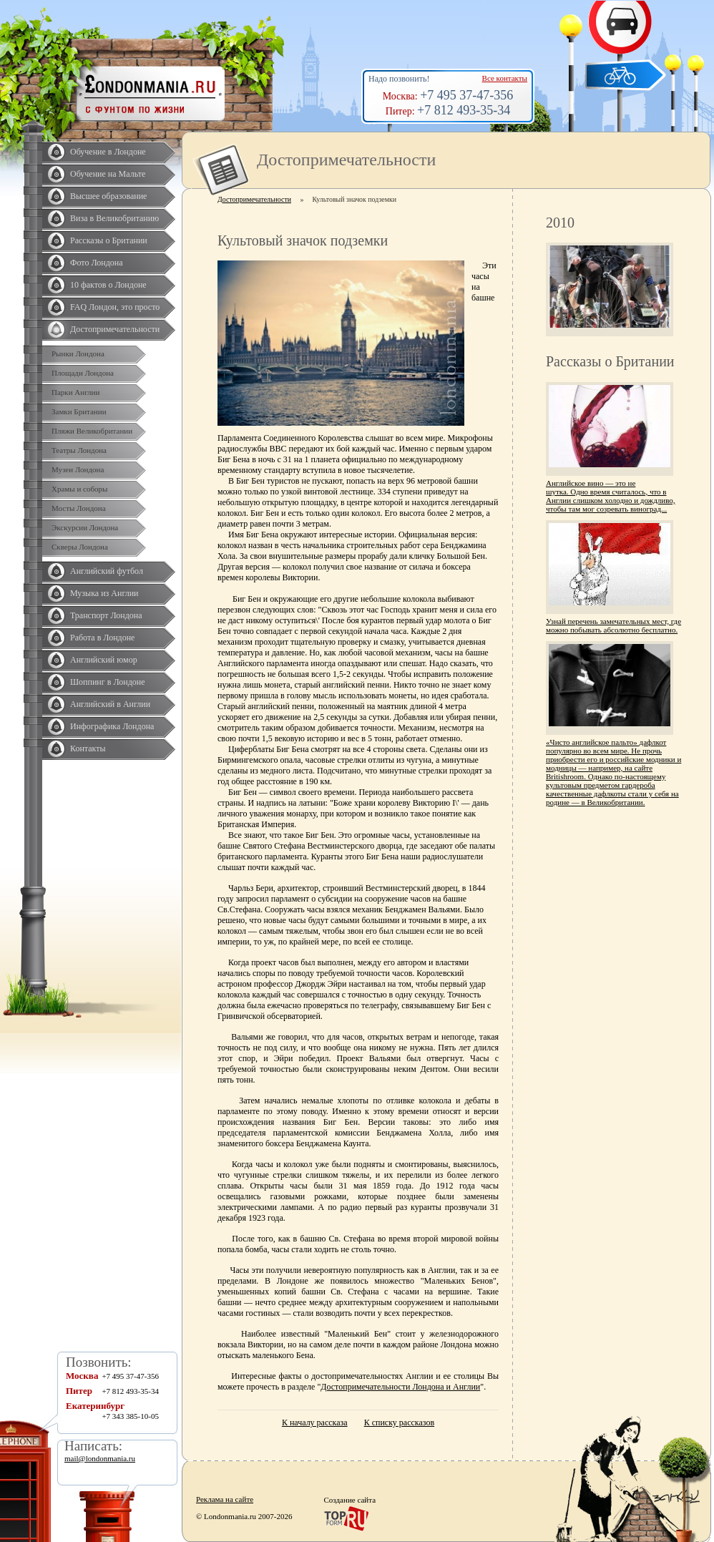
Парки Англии (75, 392)
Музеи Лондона (78, 469)
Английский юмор (103, 660)
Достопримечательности (115, 329)
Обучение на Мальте (107, 174)
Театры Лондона (79, 450)
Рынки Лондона (78, 353)
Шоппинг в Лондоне (107, 682)
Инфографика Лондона (112, 726)
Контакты (88, 748)
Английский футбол (106, 571)
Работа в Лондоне (102, 638)
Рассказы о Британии (108, 240)
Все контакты (504, 78)
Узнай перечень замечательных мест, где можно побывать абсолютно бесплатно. (613, 625)
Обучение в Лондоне (108, 152)
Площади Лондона (83, 373)
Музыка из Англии (104, 593)
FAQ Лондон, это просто (115, 307)
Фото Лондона (96, 263)
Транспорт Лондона (106, 615)
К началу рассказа (315, 1422)
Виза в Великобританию (114, 218)
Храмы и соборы (79, 488)
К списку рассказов (399, 1422)
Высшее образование (108, 196)
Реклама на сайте (224, 1499)
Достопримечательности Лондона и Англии (400, 1387)
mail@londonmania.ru (99, 1458)
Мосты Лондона (79, 508)
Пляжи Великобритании (92, 430)
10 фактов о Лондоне (108, 285)
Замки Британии (79, 411)
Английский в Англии (110, 704)
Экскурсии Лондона (85, 527)
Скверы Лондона (80, 546)
